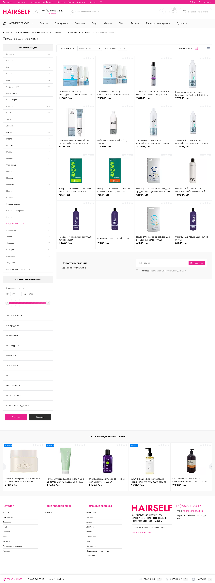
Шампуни (10, 250)
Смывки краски (13, 204)
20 (49, 113)
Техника (6, 541)
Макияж (6, 532)
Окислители (11, 165)
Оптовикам (85, 2)
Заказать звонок (49, 13)
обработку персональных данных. (169, 271)
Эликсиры (10, 256)
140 (48, 132)
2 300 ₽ (114, 100)
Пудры (9, 191)
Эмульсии (10, 263)
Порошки (10, 184)
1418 (48, 106)
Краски (9, 106)
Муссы (9, 152)
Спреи (8, 217)
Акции (30, 2)
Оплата (52, 2)
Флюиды (10, 243)
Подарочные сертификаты (97, 551)
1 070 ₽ (192, 196)
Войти (192, 2)
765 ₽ (76, 196)
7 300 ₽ (11, 485)
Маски (9, 132)
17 (49, 152)
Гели (8, 80)
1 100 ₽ (76, 100)
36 (49, 54)
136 (48, 165)
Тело (5, 536)
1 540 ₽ (53, 485)
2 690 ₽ (137, 485)
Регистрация (205, 2)
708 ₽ (114, 245)
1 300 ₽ (114, 148)
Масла (9, 139)
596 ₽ (192, 245)
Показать (16, 417)
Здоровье (7, 522)
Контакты (90, 556)
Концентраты (12, 93)
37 (49, 158)
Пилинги (9, 178)
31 (49, 210)
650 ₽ (153, 196)
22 (49, 119)
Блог (75, 2)
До (25, 294)
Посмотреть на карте (141, 532)
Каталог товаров (19, 23)
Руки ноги (7, 551)
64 (49, 217)
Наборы (9, 158)
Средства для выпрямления (18, 269)
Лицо (5, 527)
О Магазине (8, 2)
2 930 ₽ (179, 485)
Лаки (8, 119)
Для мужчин (8, 517)
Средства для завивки (15, 223)
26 (49, 184)
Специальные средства (16, 210)
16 (49, 223)
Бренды (20, 2)
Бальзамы (10, 54)
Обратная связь (13, 579)
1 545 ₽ (95, 485)
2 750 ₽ (192, 100)
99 (49, 87)
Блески (9, 61)
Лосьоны (10, 126)
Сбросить (40, 417)
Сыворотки (11, 230)
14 (49, 80)
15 (49, 100)
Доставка (41, 2)
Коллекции (64, 2)
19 (49, 139)
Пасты (9, 171)
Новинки (48, 512)
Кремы (9, 113)
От (7, 294)
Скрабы (9, 197)
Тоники (9, 236)
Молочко (10, 145)
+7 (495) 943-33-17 (53, 10)
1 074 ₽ (76, 245)
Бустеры (9, 67)
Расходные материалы (12, 546)
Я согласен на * (163, 271)
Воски (8, 74)
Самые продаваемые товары (108, 436)
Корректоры (11, 100)
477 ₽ (76, 148)
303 (48, 250)
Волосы (6, 512)
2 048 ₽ (153, 100)
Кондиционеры (12, 87)
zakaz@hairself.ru (193, 510)
